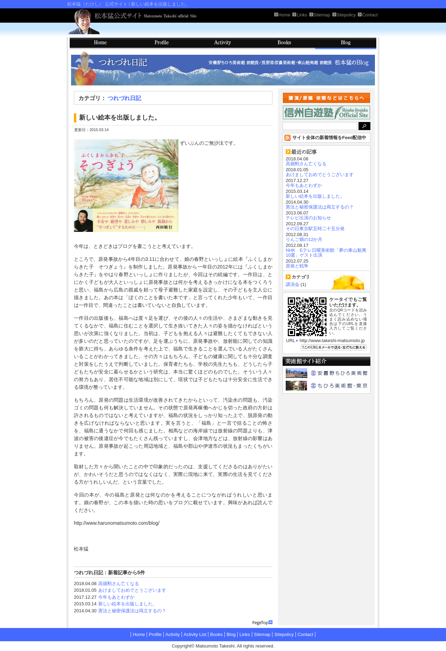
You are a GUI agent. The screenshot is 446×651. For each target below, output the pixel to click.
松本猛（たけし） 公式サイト (97, 4)
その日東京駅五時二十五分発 (315, 228)
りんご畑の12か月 (304, 239)
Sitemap (262, 634)
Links (244, 634)
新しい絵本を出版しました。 (127, 603)
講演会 (292, 284)
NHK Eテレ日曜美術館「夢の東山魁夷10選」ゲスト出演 (326, 253)
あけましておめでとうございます (132, 590)
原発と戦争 (297, 265)
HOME (100, 43)
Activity (223, 43)
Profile (161, 43)
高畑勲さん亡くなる (118, 583)
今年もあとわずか (116, 597)
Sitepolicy (284, 634)
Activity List (195, 634)
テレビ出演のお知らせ (308, 217)
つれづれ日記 (124, 98)
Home (139, 634)
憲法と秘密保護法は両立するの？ (132, 610)
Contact (305, 634)
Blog (345, 43)
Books (284, 43)
